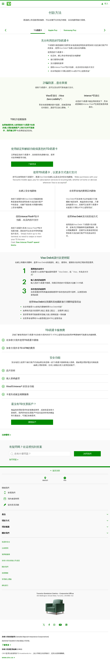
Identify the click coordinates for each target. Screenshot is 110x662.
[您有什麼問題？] (39, 452)
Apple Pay (52, 31)
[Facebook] (49, 624)
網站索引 (5, 584)
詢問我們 (87, 453)
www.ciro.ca (7, 657)
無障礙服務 (6, 553)
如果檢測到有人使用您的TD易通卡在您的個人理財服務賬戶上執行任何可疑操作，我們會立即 (18, 127)
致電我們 (10, 492)
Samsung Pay (70, 31)
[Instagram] (54, 624)
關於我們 (5, 566)
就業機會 (5, 572)
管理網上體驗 (7, 578)
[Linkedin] (66, 624)
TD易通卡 (38, 31)
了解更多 (5, 644)
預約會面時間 (12, 498)
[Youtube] (60, 624)
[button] (32, 163)
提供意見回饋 (12, 504)
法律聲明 (5, 434)
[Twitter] (44, 624)
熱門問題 (14, 459)
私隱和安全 (6, 541)
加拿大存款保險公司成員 (11, 560)
